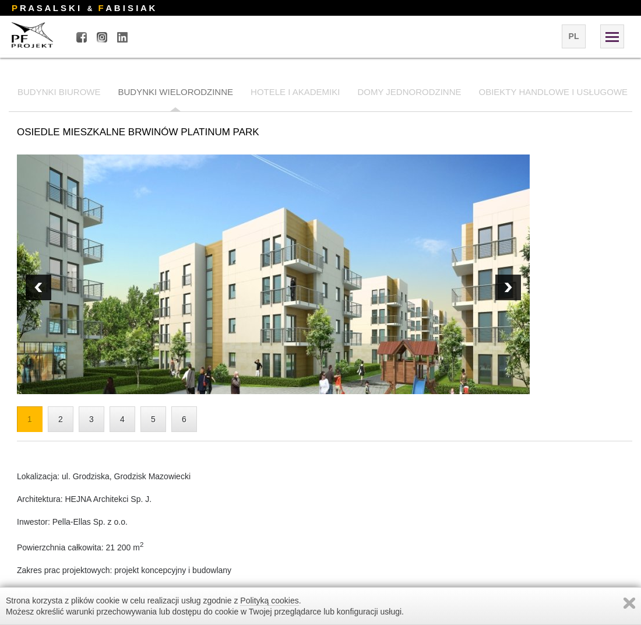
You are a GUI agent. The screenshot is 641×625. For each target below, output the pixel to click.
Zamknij (629, 603)
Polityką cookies (269, 600)
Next (38, 287)
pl (574, 36)
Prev (508, 287)
